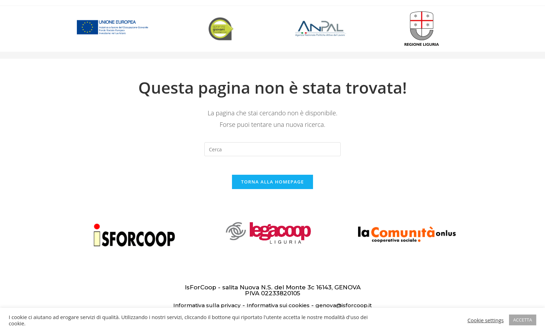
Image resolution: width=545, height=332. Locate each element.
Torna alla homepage (272, 184)
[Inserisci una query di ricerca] (272, 149)
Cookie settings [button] (485, 320)
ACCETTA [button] (522, 320)
